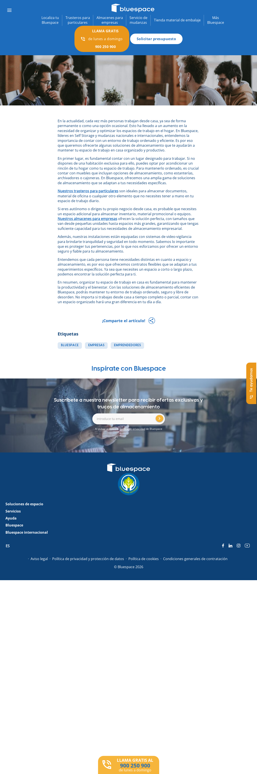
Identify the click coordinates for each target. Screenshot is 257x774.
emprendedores (127, 345)
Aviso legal (39, 558)
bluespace (70, 345)
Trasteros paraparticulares (78, 20)
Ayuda (11, 518)
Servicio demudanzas (138, 20)
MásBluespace (215, 20)
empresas (96, 345)
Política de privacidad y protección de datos (88, 558)
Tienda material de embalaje (177, 20)
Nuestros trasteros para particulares (88, 191)
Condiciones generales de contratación (195, 558)
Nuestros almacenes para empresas (87, 218)
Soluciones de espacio (24, 504)
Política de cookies (143, 558)
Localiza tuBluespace (50, 20)
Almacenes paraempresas (110, 20)
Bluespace (14, 525)
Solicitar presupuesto (156, 38)
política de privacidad (132, 429)
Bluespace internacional (26, 532)
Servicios (13, 511)
